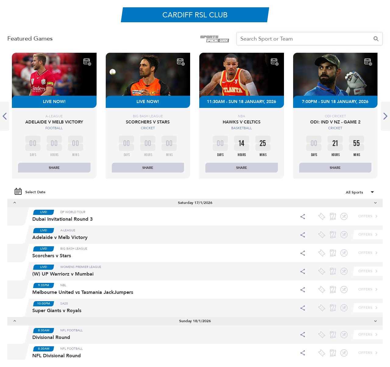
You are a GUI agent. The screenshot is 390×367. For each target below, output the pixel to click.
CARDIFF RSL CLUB (195, 15)
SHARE (54, 168)
